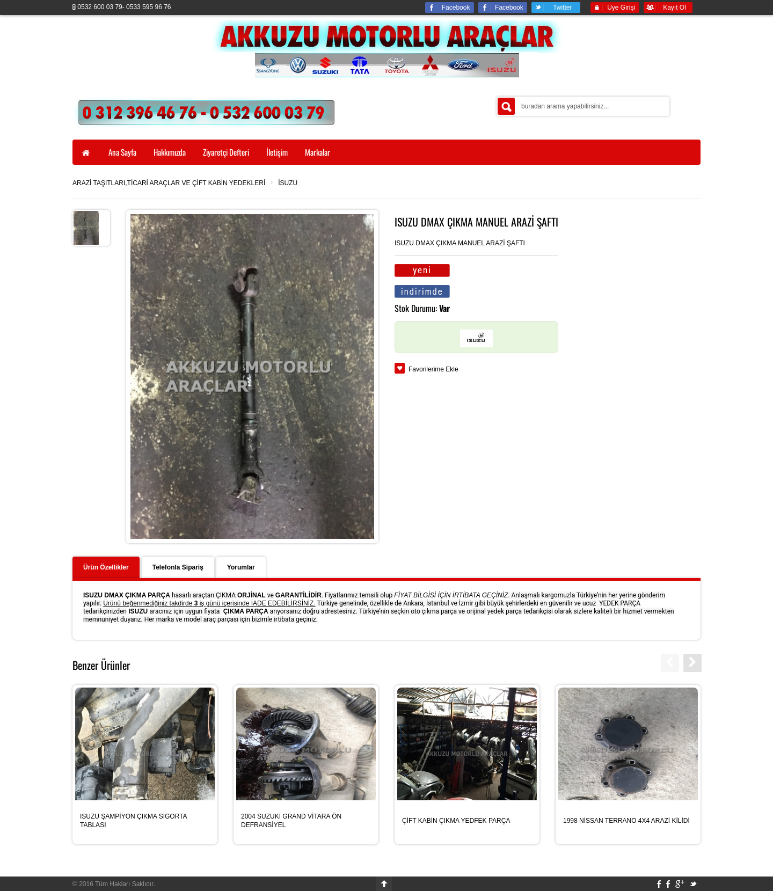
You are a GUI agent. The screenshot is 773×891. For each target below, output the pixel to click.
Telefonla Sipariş (177, 567)
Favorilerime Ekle (433, 369)
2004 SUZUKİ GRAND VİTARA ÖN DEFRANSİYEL (291, 821)
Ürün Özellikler (106, 567)
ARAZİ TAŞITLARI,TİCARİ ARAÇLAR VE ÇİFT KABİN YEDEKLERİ (168, 183)
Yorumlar (241, 567)
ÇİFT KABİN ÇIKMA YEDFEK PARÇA (456, 820)
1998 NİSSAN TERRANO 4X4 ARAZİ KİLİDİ (626, 820)
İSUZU (287, 183)
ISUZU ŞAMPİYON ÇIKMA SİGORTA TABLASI (133, 821)
